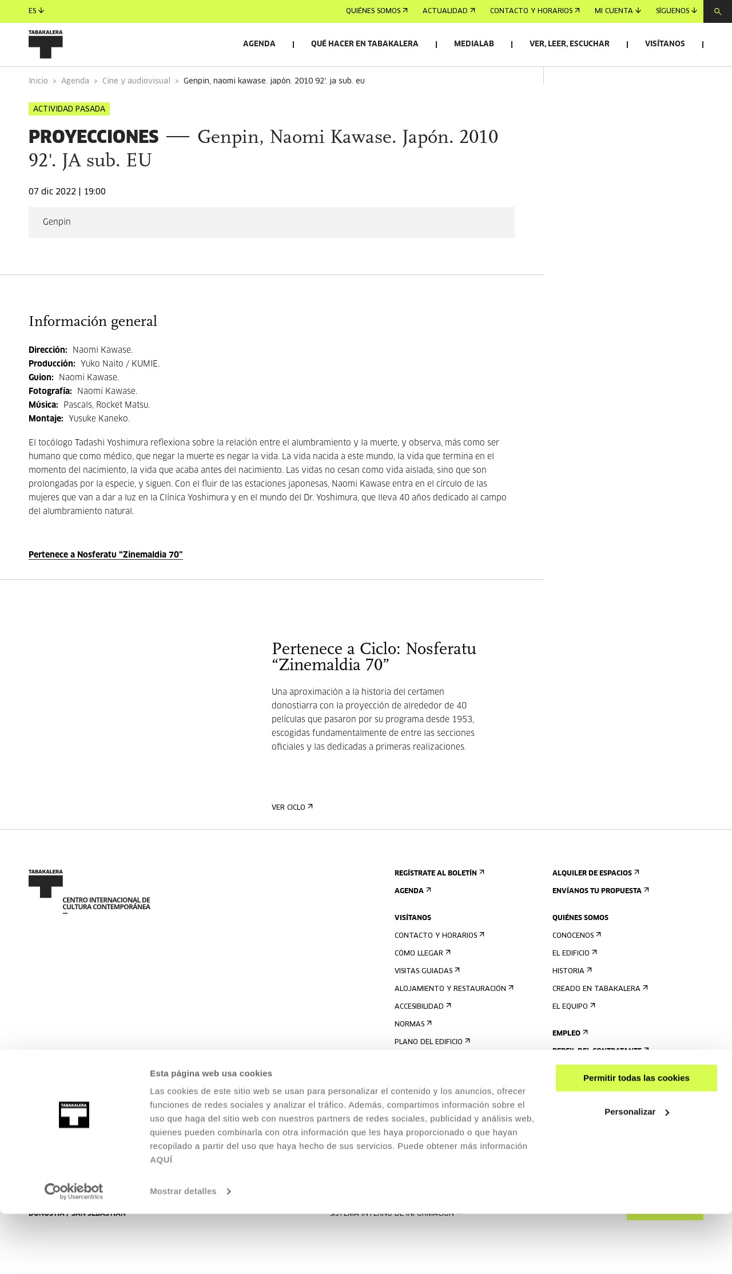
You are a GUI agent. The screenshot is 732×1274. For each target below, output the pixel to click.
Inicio (38, 113)
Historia (571, 1003)
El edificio (573, 985)
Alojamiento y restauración (453, 1021)
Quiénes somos (377, 11)
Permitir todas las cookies (636, 1138)
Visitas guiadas (426, 1003)
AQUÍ (161, 1220)
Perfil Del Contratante (599, 1083)
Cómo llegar (421, 985)
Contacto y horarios (535, 11)
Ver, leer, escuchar (570, 44)
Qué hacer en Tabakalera (365, 44)
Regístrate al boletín (438, 905)
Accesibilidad (422, 1038)
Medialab (474, 44)
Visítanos (665, 44)
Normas (412, 1056)
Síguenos (676, 11)
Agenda (259, 44)
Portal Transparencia (597, 1101)
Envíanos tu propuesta (599, 923)
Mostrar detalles (183, 1251)
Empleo (569, 1065)
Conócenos (575, 968)
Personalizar (636, 1171)
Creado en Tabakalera (599, 1021)
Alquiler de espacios (594, 905)
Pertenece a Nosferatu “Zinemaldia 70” (106, 587)
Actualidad (449, 11)
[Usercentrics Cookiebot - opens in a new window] (74, 1251)
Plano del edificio (431, 1074)
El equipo (572, 1038)
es (36, 11)
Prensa (411, 1101)
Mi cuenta (618, 11)
